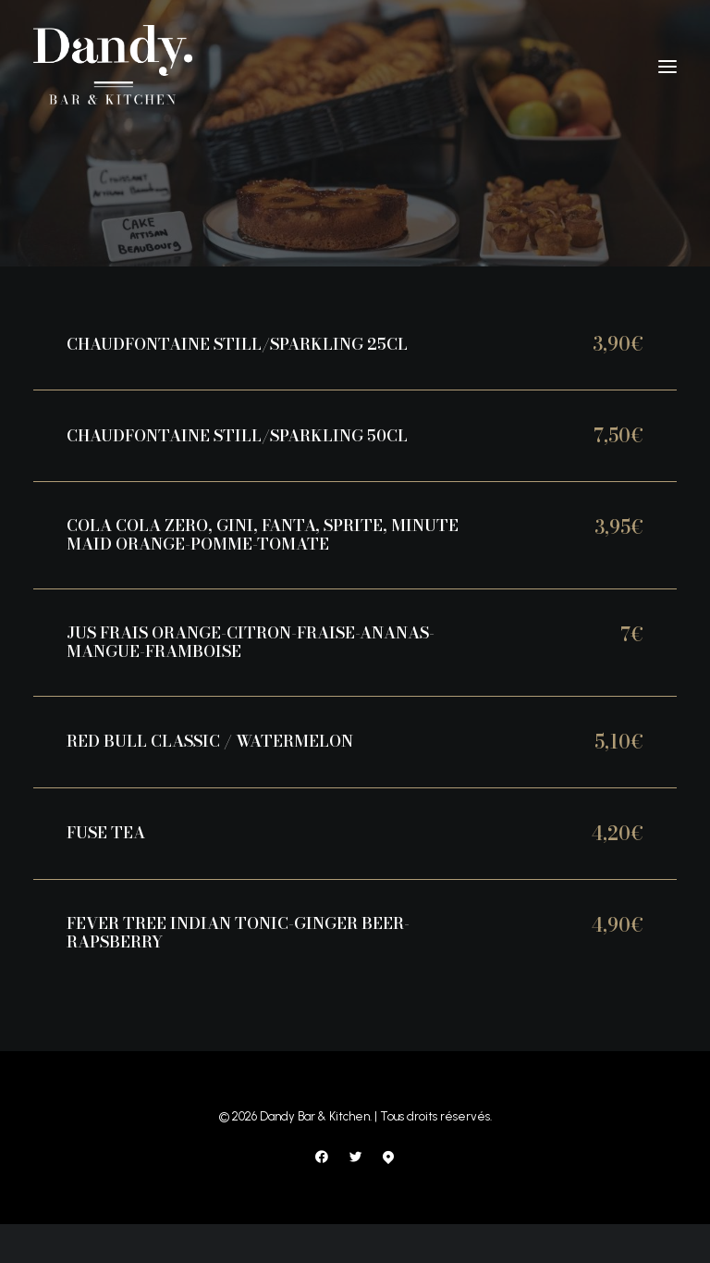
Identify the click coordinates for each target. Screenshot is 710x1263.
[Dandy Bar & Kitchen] (112, 66)
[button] (667, 66)
